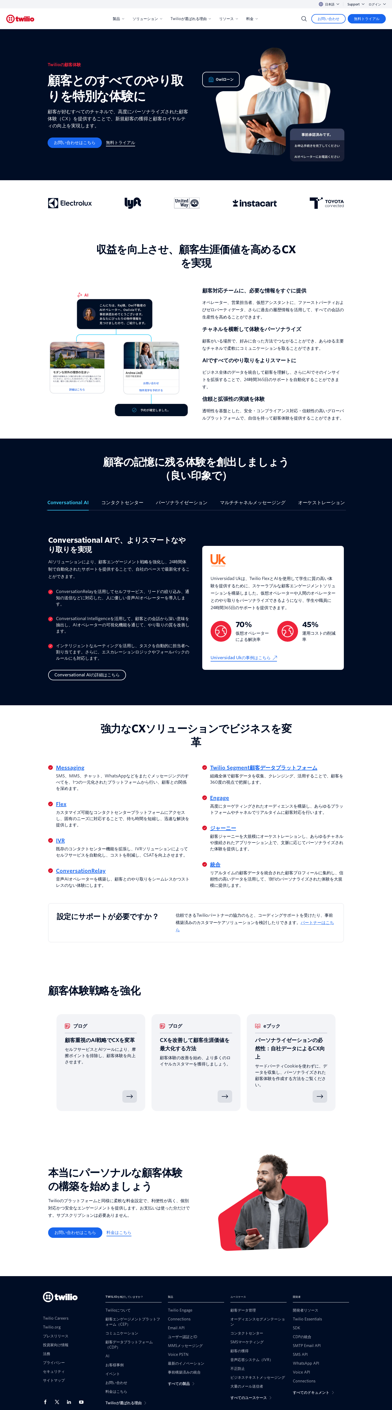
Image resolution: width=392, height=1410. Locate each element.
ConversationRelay (81, 871)
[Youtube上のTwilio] (83, 1401)
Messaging (70, 768)
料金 (252, 19)
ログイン (377, 4)
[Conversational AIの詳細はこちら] (87, 675)
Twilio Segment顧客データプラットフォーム (263, 768)
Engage (219, 798)
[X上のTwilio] (59, 1402)
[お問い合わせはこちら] (75, 143)
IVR (60, 841)
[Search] (304, 19)
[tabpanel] (196, 608)
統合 (215, 865)
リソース (228, 19)
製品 (118, 19)
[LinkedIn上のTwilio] (71, 1402)
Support (355, 4)
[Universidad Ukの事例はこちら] (244, 658)
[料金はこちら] (118, 1232)
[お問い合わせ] (328, 18)
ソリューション (147, 19)
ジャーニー (223, 828)
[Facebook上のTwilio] (47, 1401)
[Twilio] (20, 19)
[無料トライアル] (367, 18)
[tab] (68, 504)
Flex (61, 804)
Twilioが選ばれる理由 (190, 19)
